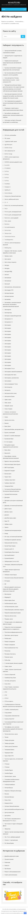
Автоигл (7, 274)
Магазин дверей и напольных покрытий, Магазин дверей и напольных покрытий (12, 589)
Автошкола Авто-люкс (11, 393)
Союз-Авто (8, 684)
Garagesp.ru (8, 187)
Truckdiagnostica (9, 239)
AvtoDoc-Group (8, 147)
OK (25, 913)
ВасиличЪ (7, 453)
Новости (7, 865)
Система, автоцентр (10, 681)
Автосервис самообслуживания (13, 371)
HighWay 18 (7, 190)
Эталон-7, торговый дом (11, 840)
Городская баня (9, 486)
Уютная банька (9, 787)
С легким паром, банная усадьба (13, 663)
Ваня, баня (7, 450)
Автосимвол (8, 381)
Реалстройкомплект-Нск (11, 648)
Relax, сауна (8, 221)
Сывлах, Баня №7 (9, 719)
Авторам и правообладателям (13, 316)
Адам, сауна (8, 399)
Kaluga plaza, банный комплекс (13, 196)
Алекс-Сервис (8, 409)
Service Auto (8, 230)
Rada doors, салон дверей (11, 218)
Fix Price (7, 171)
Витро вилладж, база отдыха (12, 464)
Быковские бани (9, 439)
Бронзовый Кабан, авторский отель (14, 429)
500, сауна (7, 138)
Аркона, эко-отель (9, 420)
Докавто (7, 515)
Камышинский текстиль (11, 543)
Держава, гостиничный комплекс (13, 505)
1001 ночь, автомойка (10, 135)
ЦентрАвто (8, 815)
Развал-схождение (10, 641)
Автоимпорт (8, 277)
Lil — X (6, 202)
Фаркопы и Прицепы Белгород (13, 791)
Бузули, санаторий (10, 432)
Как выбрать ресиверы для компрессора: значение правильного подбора (13, 115)
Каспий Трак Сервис (10, 546)
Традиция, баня (9, 752)
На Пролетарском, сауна (11, 606)
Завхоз (6, 527)
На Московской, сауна (11, 603)
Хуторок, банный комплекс (12, 806)
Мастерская (8, 594)
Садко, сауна (8, 666)
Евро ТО (7, 521)
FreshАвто (7, 184)
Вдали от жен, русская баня (12, 461)
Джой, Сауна (8, 508)
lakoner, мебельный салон (12, 199)
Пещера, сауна (9, 619)
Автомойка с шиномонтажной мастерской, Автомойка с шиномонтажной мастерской (12, 304)
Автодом (7, 268)
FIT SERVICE (7, 168)
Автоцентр (7, 390)
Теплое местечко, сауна (11, 734)
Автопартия (8, 309)
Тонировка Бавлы (9, 749)
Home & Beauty (8, 193)
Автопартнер (8, 312)
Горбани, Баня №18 (10, 480)
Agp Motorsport (8, 144)
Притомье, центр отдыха (11, 635)
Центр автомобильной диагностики (14, 809)
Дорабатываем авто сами (12, 856)
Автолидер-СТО (9, 290)
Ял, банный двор (9, 843)
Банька (6, 423)
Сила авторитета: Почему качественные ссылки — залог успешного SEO (11, 80)
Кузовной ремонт (9, 558)
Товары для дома (9, 740)
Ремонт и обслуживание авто (13, 871)
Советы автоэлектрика (11, 875)
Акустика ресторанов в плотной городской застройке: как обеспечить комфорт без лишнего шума (13, 96)
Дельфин (7, 497)
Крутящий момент (9, 555)
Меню (3, 9)
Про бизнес (8, 868)
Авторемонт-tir (9, 319)
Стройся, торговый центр (11, 709)
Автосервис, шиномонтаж (12, 378)
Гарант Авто (8, 477)
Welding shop (8, 248)
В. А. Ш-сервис (9, 442)
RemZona (7, 224)
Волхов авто (8, 473)
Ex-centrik (7, 165)
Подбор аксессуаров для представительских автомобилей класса (12, 63)
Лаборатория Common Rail (12, 561)
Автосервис (8, 325)
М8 (5, 584)
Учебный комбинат (10, 784)
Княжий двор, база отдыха (12, 552)
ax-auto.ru (14, 2)
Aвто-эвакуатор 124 (10, 151)
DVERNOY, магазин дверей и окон (13, 162)
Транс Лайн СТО (9, 756)
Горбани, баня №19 (10, 483)
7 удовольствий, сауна (11, 141)
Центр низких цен (9, 812)
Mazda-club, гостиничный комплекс (14, 205)
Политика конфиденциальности (13, 632)
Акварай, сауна (9, 406)
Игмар (6, 533)
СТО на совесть (9, 701)
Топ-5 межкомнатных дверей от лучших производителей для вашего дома (13, 103)
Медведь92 (8, 597)
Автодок (7, 265)
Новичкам (7, 862)
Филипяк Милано (9, 797)
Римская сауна (9, 657)
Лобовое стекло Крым (11, 574)
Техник (6, 737)
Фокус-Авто (8, 800)
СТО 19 (6, 698)
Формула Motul (9, 803)
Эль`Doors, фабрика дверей (12, 837)
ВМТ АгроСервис (9, 467)
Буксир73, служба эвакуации (12, 435)
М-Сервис (7, 581)
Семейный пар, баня (10, 677)
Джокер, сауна (8, 512)
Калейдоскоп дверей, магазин (13, 539)
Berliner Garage (8, 154)
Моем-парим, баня (10, 600)
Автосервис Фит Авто (10, 374)
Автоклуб (7, 284)
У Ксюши (7, 764)
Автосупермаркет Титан (11, 384)
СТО (6, 692)
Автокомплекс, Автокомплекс (13, 287)
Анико (6, 417)
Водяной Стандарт (10, 470)
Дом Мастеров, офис (10, 518)
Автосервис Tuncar (10, 368)
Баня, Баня (8, 426)
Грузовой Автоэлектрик (11, 494)
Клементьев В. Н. (9, 549)
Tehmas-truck (8, 233)
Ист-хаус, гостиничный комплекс (13, 536)
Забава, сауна (8, 524)
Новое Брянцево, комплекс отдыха (14, 609)
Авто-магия (8, 259)
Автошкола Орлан (9, 396)
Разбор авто (8, 638)
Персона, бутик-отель (10, 616)
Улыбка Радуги (9, 770)
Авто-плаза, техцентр (10, 262)
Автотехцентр (8, 387)
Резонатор (7, 651)
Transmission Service (10, 236)
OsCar (6, 208)
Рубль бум (7, 660)
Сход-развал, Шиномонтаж (12, 716)
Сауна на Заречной (10, 674)
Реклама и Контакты (10, 654)
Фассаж (7, 794)
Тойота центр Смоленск (11, 746)
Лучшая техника (9, 859)
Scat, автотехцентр (10, 227)
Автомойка (8, 299)
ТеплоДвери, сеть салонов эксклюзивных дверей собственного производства (13, 729)
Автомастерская (9, 293)
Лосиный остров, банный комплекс (14, 578)
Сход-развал (8, 712)
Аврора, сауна (8, 256)
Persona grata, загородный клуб (13, 211)
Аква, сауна (8, 402)
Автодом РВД (8, 271)
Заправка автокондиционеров (13, 530)
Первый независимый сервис (13, 613)
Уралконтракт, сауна (10, 776)
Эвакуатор (7, 829)
